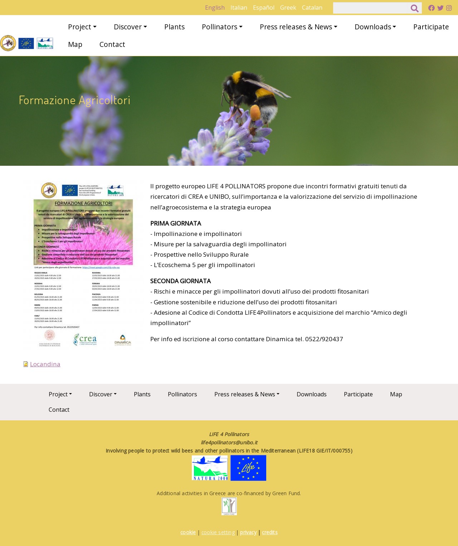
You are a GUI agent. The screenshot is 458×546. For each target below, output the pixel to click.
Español (263, 7)
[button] (83, 269)
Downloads (373, 27)
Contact (112, 44)
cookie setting (218, 532)
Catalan (312, 7)
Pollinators (219, 27)
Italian (238, 7)
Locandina (45, 364)
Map (75, 44)
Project (79, 27)
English (215, 7)
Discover (128, 27)
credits (269, 532)
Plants (174, 27)
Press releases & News (296, 27)
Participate (431, 27)
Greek (288, 7)
